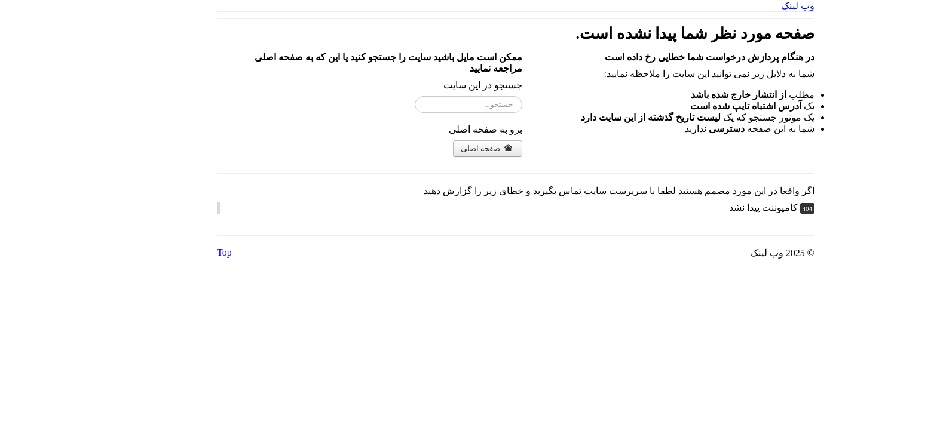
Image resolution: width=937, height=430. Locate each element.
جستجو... (474, 96)
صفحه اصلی (440, 148)
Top (177, 252)
